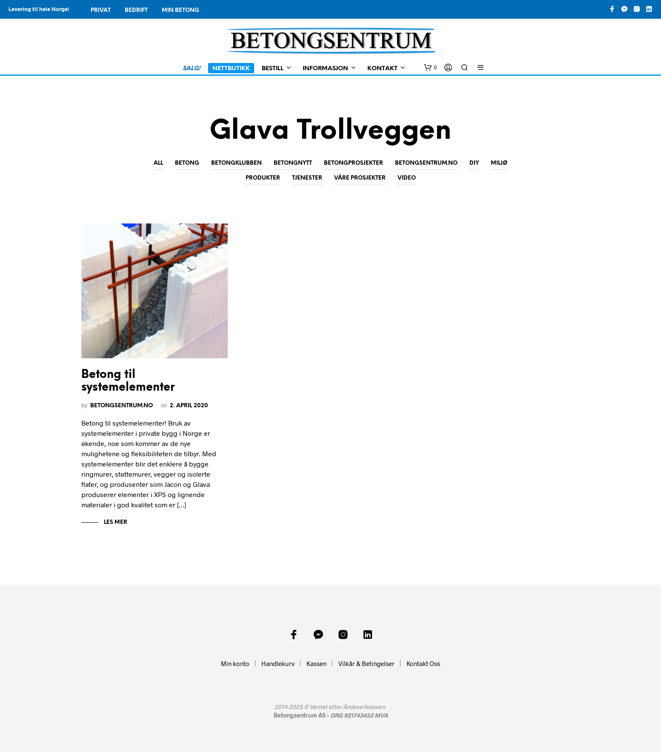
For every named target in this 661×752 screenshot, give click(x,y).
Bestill (272, 69)
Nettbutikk (231, 69)
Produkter (263, 178)
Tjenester (307, 178)
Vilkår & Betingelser (366, 663)
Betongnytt (293, 163)
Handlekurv (278, 663)
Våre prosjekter (360, 178)
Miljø (499, 163)
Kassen (316, 663)
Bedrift (136, 10)
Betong (187, 163)
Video (407, 178)
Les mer (115, 522)
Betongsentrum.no (426, 163)
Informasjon (325, 69)
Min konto (235, 663)
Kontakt (382, 69)
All (158, 163)
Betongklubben (236, 163)
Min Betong (180, 10)
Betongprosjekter (353, 163)
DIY (474, 163)
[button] (430, 67)
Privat (101, 10)
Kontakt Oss (423, 663)
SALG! (191, 69)
